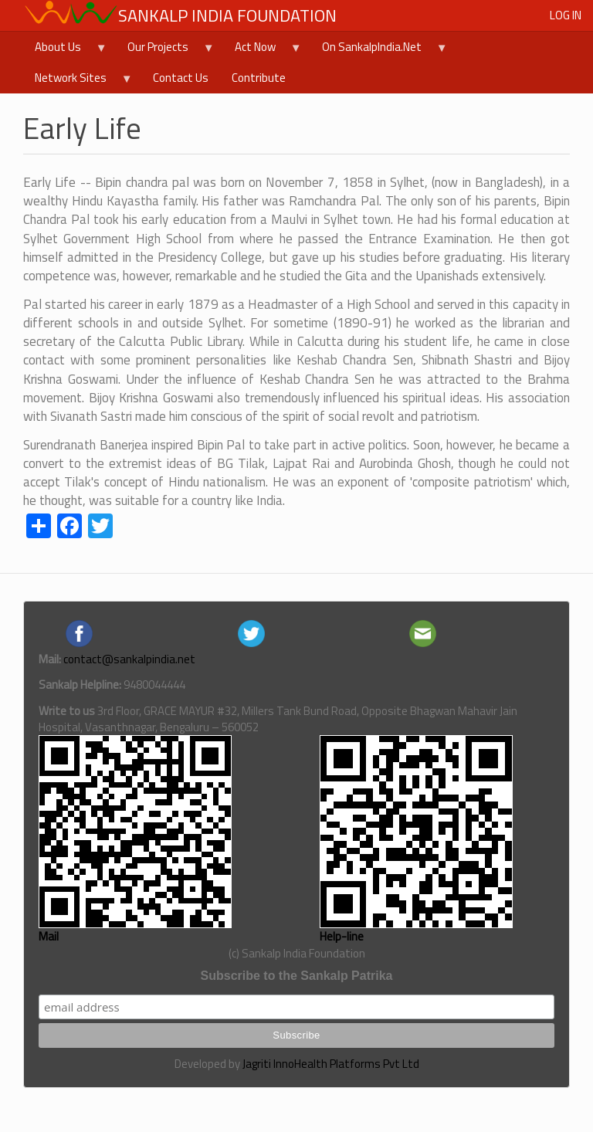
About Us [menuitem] (65, 50)
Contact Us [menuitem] (180, 77)
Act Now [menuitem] (262, 50)
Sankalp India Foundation (227, 15)
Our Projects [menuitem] (165, 50)
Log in (565, 15)
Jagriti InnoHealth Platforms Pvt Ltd (330, 1064)
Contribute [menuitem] (259, 77)
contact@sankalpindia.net (129, 659)
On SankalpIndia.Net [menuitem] (379, 50)
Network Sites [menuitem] (78, 81)
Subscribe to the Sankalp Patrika (297, 975)
